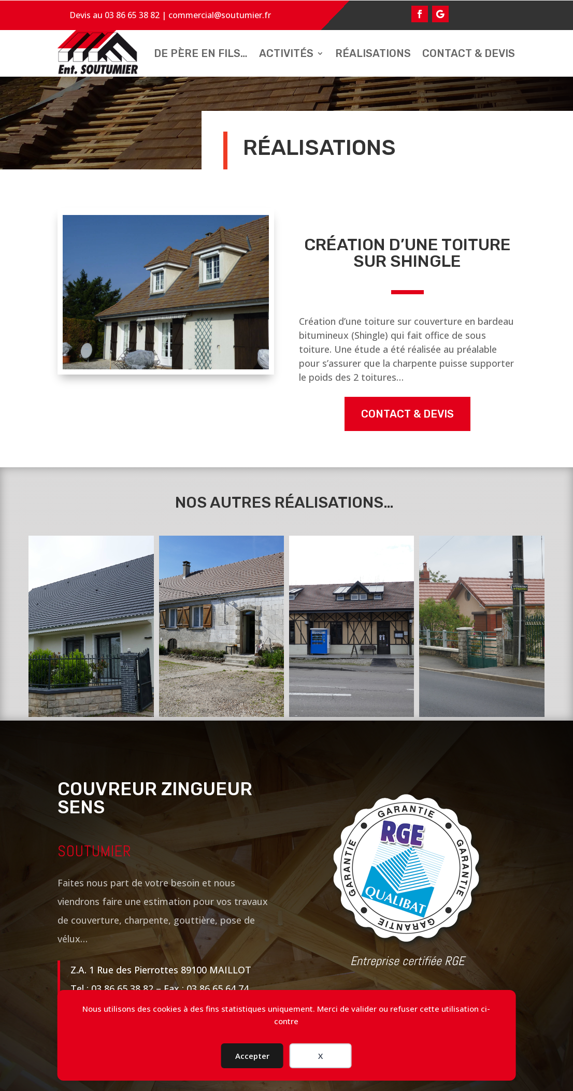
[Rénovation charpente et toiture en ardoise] (90, 626)
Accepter (252, 1056)
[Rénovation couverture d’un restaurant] (351, 626)
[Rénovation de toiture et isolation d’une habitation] (481, 626)
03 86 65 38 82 (132, 15)
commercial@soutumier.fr (219, 15)
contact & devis (407, 414)
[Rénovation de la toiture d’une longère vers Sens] (221, 626)
